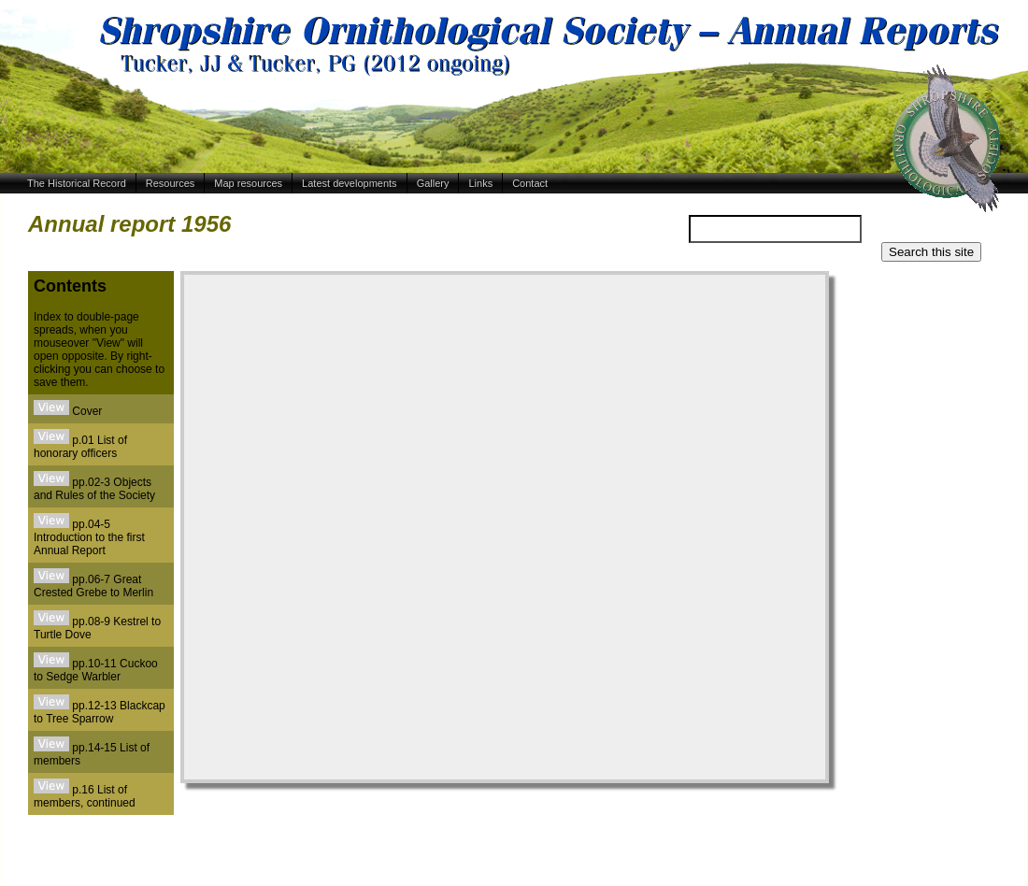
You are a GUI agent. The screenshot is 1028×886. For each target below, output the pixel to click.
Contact (530, 183)
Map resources (248, 183)
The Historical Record (76, 183)
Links (480, 183)
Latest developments (349, 183)
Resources (170, 183)
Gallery (433, 183)
